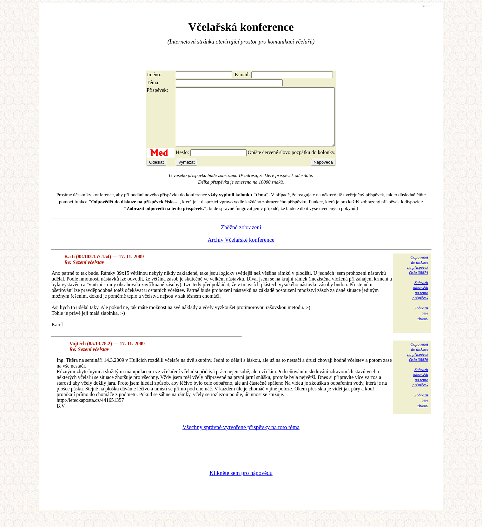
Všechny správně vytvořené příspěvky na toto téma (241, 439)
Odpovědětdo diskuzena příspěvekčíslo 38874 (417, 276)
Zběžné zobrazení (241, 239)
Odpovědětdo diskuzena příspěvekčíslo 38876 (417, 363)
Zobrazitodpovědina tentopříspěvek (420, 302)
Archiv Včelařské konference (241, 251)
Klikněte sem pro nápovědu (240, 484)
